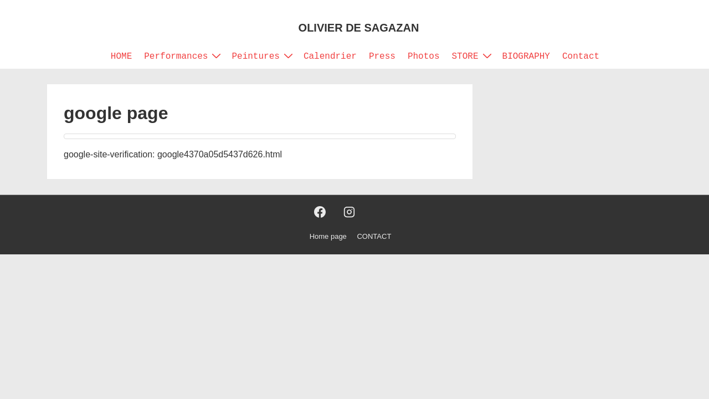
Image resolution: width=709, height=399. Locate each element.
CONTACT (374, 236)
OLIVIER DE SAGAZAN (359, 28)
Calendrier (330, 57)
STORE (473, 56)
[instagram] (348, 212)
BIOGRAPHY (526, 57)
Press (382, 57)
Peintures (263, 56)
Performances (184, 56)
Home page (328, 236)
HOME (121, 57)
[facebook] (320, 212)
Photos (424, 57)
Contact (580, 57)
